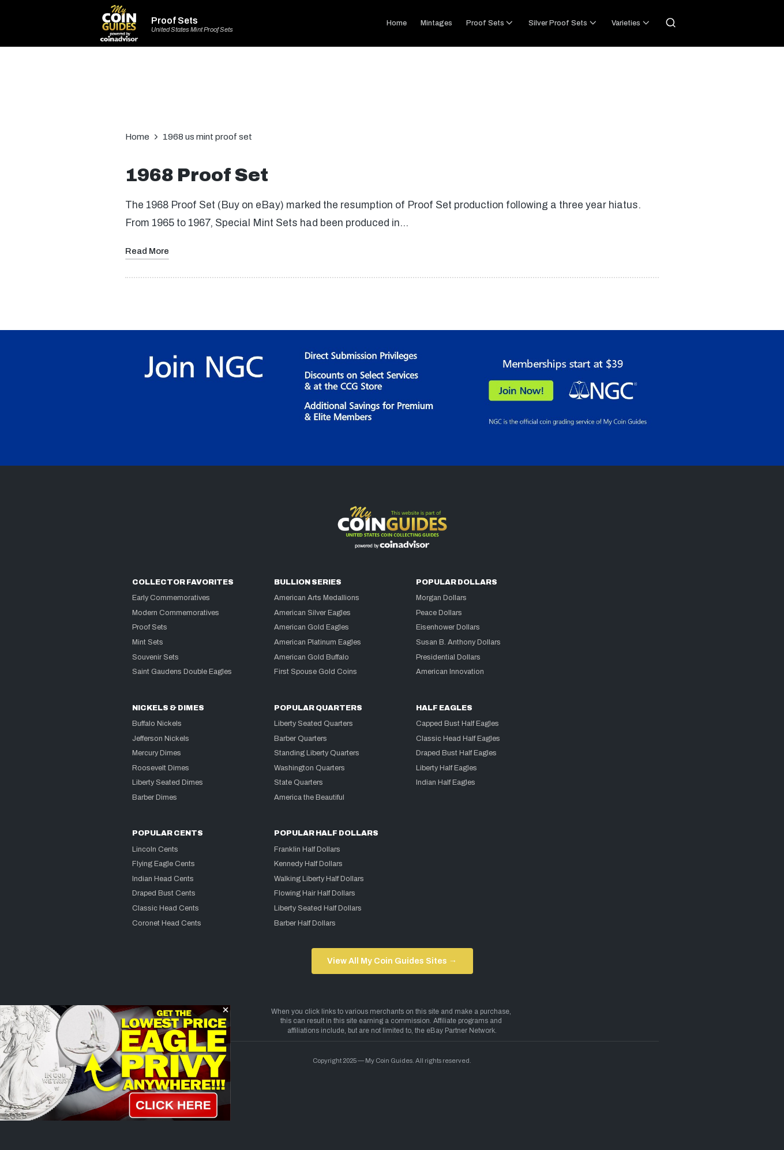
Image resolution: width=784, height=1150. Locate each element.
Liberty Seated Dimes (167, 782)
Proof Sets (174, 20)
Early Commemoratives (171, 598)
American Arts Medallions (316, 598)
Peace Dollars (439, 613)
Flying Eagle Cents (163, 864)
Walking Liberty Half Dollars (319, 879)
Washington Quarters (309, 768)
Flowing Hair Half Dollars (314, 893)
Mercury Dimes (156, 753)
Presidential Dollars (448, 657)
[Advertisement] (392, 95)
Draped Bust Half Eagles (456, 753)
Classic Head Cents (165, 908)
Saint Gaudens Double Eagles (182, 672)
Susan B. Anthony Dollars (458, 642)
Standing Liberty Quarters (316, 753)
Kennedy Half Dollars (308, 864)
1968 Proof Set (196, 175)
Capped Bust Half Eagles (457, 724)
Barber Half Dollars (305, 923)
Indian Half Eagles (445, 782)
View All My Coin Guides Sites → (392, 960)
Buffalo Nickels (157, 724)
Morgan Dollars (441, 598)
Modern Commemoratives (175, 613)
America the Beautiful (309, 797)
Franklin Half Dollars (307, 849)
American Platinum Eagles (317, 642)
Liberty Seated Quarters (313, 724)
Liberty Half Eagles (446, 768)
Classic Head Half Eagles (458, 739)
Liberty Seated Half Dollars (318, 908)
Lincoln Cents (155, 849)
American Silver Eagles (312, 613)
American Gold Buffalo (311, 657)
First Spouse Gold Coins (315, 672)
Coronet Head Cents (166, 923)
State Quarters (298, 782)
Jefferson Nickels (160, 739)
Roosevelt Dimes (160, 768)
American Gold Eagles (311, 627)
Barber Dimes (154, 797)
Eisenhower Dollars (448, 627)
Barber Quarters (300, 739)
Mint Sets (147, 642)
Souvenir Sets (155, 657)
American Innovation (450, 672)
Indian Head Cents (163, 879)
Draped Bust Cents (164, 893)
